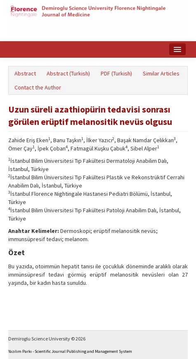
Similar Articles (161, 73)
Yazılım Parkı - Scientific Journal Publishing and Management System (70, 351)
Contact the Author (37, 87)
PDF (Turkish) (116, 73)
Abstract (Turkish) (68, 73)
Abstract (25, 73)
